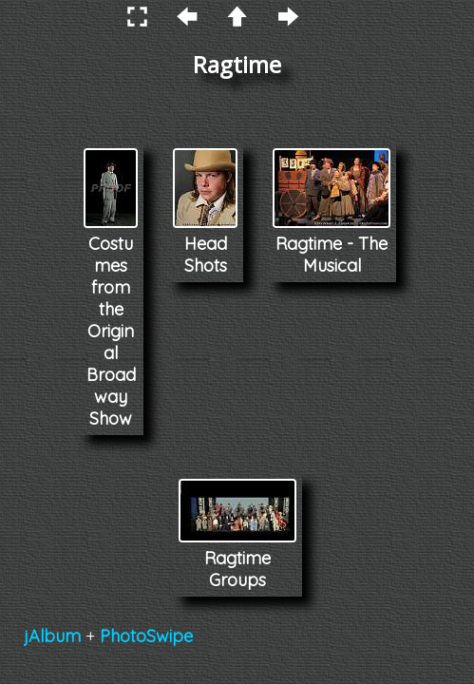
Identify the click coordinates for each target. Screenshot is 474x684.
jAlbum (52, 636)
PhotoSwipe (146, 636)
